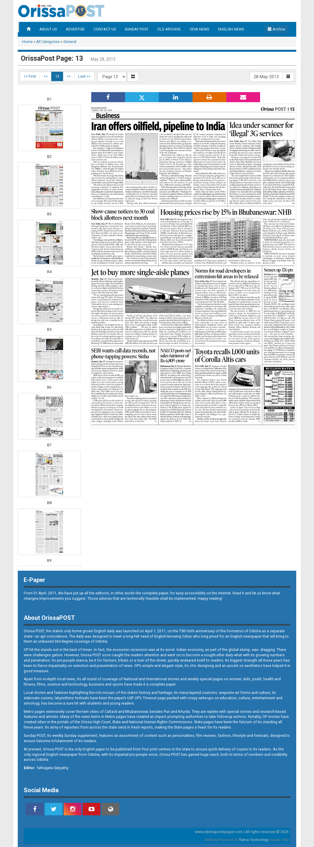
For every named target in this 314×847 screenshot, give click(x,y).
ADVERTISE (75, 29)
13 (57, 76)
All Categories (48, 41)
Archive (276, 29)
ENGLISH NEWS (231, 29)
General (69, 41)
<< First (30, 76)
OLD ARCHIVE (169, 29)
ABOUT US (48, 29)
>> (69, 76)
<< (46, 76)
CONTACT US (105, 29)
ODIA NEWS (199, 29)
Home (27, 41)
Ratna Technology (254, 840)
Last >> (84, 76)
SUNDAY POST (136, 29)
